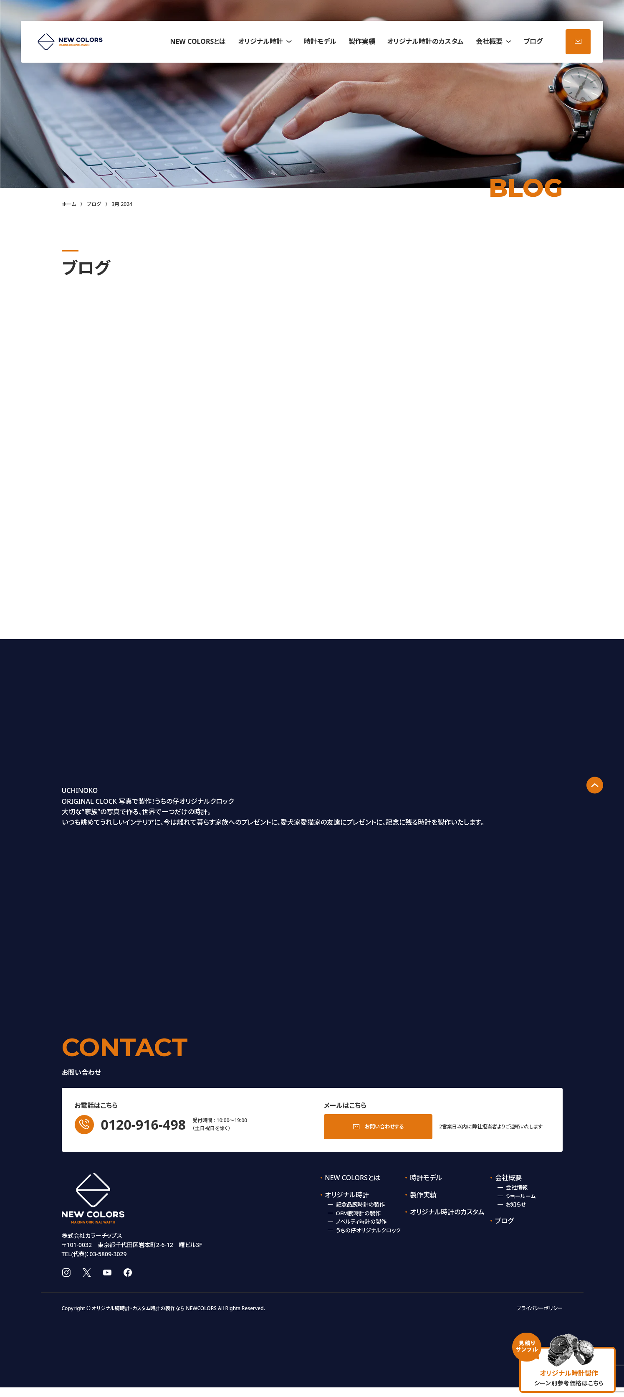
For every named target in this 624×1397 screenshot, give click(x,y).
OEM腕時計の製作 (358, 1210)
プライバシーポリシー (540, 1317)
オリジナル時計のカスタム (425, 41)
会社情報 (517, 1185)
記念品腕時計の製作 (360, 1202)
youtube (107, 1282)
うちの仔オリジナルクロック (368, 1228)
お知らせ (516, 1202)
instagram (66, 1282)
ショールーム (521, 1193)
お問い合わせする (384, 1124)
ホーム (69, 204)
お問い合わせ (578, 41)
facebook (128, 1282)
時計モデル (320, 41)
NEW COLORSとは (198, 41)
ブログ (533, 41)
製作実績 (362, 41)
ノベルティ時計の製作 (361, 1219)
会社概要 (489, 41)
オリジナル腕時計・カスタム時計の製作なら (138, 1317)
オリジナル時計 (260, 41)
